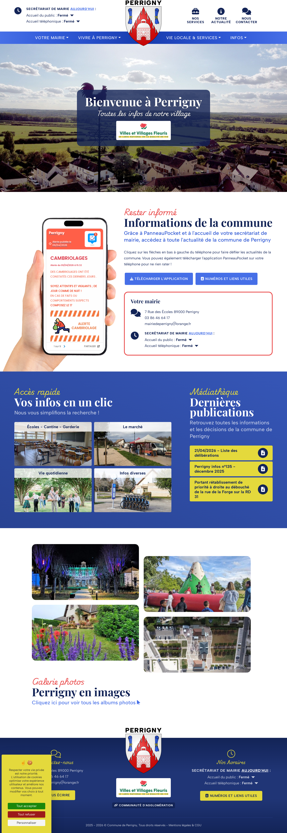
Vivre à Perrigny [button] (97, 37)
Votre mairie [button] (50, 37)
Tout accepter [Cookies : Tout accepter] (26, 806)
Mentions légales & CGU (185, 825)
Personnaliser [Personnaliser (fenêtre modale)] (26, 823)
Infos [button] (236, 37)
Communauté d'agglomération (143, 805)
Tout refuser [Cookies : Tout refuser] (26, 814)
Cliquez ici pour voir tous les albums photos (86, 702)
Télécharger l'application (159, 279)
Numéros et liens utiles (226, 279)
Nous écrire (56, 795)
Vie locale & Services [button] (191, 37)
